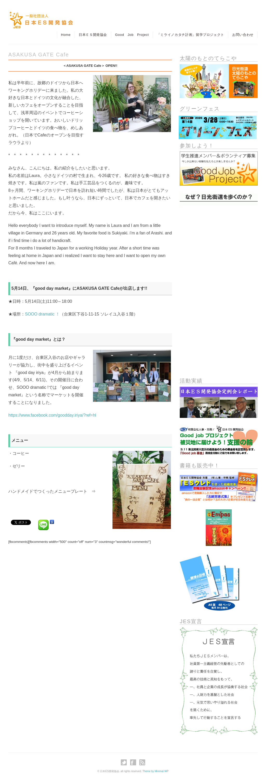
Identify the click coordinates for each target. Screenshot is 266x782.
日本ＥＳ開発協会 (93, 35)
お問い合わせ (243, 35)
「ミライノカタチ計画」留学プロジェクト (190, 35)
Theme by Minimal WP (155, 771)
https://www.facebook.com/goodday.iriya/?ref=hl (52, 415)
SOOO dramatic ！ (42, 314)
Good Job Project (132, 35)
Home (66, 35)
